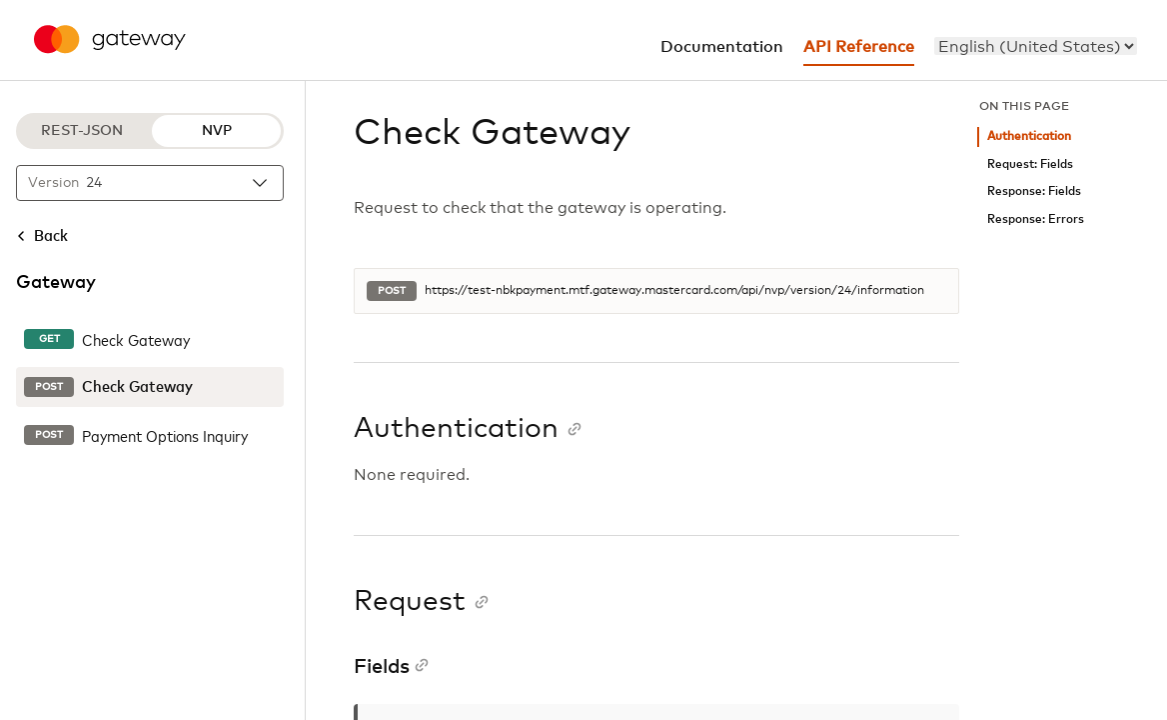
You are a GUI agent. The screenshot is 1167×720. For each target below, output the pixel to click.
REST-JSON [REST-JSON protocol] (82, 131)
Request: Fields (1030, 164)
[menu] (1035, 46)
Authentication (1029, 136)
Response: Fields (1034, 191)
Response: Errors (1035, 219)
